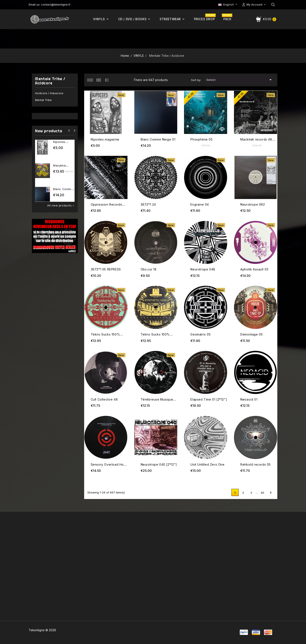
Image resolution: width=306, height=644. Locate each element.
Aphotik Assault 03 (254, 269)
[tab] (90, 80)
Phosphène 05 (201, 139)
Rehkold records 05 (255, 464)
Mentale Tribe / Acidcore (50, 81)
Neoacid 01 (248, 399)
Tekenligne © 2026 (42, 630)
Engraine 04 (199, 204)
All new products (61, 205)
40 (262, 492)
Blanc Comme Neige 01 (158, 139)
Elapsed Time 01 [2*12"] (208, 399)
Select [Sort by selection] (239, 79)
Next (270, 492)
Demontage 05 (251, 334)
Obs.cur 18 (149, 269)
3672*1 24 (148, 204)
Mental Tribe (43, 100)
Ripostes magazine (105, 139)
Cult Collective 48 (104, 399)
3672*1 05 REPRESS (106, 269)
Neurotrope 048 (202, 269)
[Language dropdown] (228, 4)
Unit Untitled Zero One (207, 464)
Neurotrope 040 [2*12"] (159, 464)
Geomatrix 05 (200, 334)
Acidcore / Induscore (49, 93)
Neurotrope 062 (252, 204)
